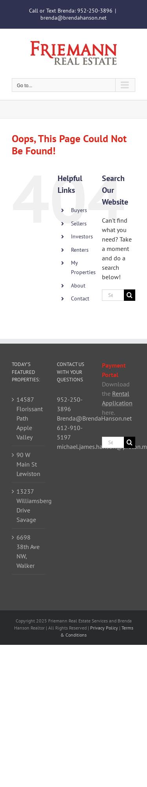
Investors (82, 236)
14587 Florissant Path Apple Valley (28, 418)
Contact (80, 298)
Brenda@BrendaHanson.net (94, 418)
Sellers (79, 223)
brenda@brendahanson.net (73, 17)
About (78, 285)
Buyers (79, 210)
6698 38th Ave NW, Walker (28, 551)
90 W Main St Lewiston (28, 464)
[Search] (129, 295)
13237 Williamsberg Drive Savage (28, 505)
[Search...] (113, 295)
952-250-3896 (95, 10)
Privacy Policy (104, 628)
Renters (80, 249)
